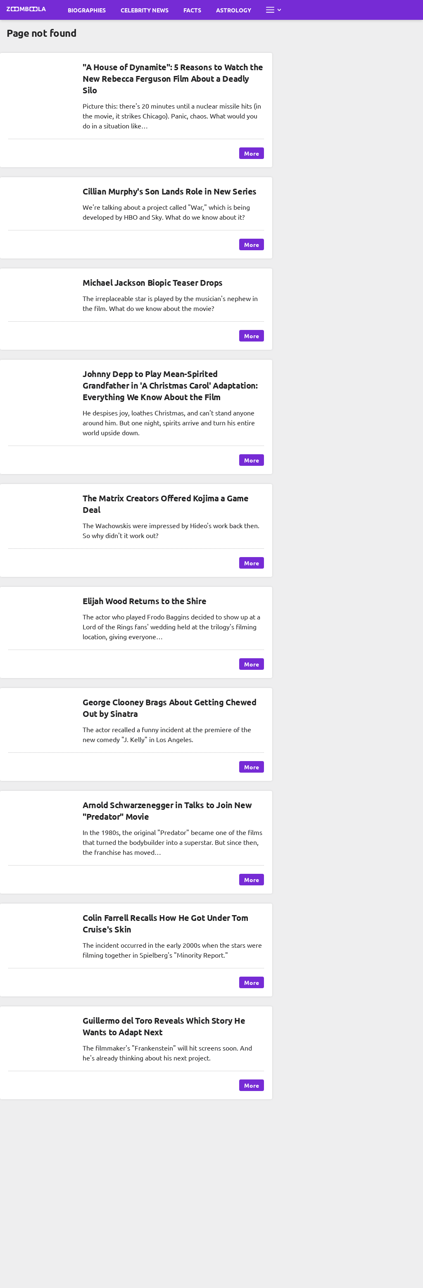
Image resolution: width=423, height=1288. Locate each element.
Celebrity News (145, 10)
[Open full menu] (273, 10)
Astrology (233, 10)
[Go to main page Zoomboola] (26, 10)
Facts (192, 10)
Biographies (87, 10)
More (251, 153)
